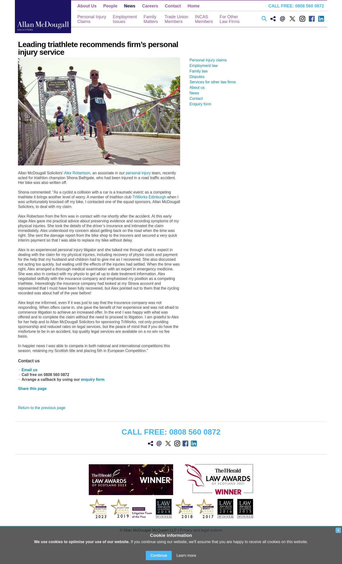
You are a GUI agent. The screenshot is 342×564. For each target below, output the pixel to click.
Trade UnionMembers (176, 19)
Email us (29, 370)
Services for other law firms (214, 82)
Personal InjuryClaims (91, 19)
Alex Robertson (77, 173)
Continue (158, 555)
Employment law (205, 66)
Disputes (198, 77)
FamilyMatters (151, 19)
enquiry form (92, 379)
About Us (87, 6)
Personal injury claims (210, 60)
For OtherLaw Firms (229, 19)
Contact (173, 6)
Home (194, 6)
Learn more (186, 555)
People (110, 6)
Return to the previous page (41, 408)
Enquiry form (202, 104)
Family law (200, 71)
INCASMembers (204, 19)
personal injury (138, 173)
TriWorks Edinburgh (149, 197)
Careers (150, 6)
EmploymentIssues (125, 19)
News (129, 6)
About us (199, 87)
